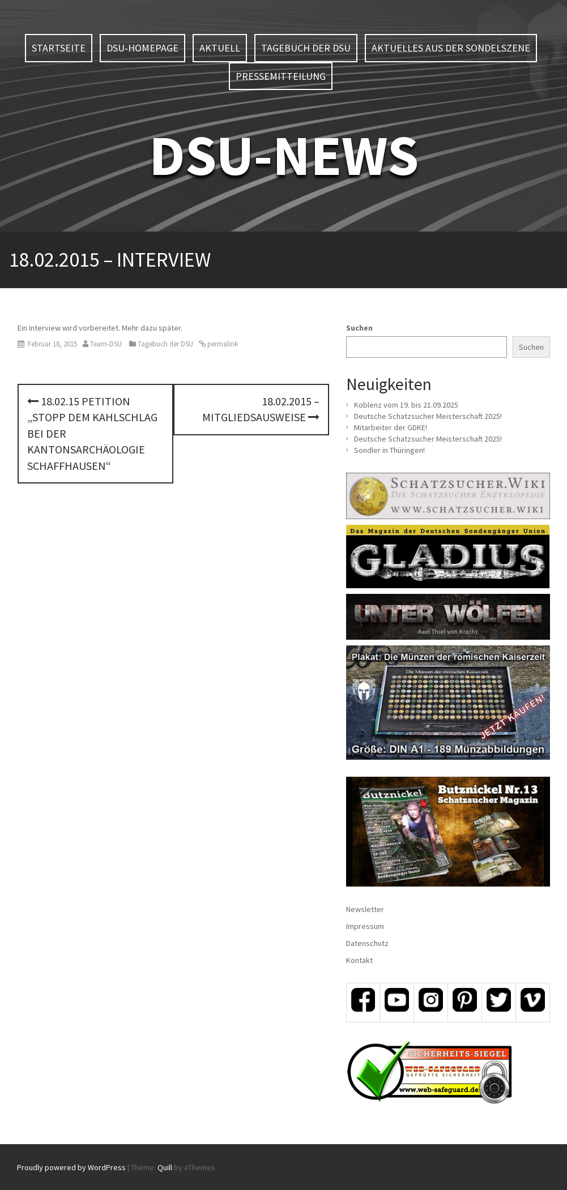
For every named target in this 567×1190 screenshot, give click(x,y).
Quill (164, 1167)
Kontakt (359, 960)
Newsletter (365, 909)
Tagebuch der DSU (306, 47)
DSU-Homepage (142, 47)
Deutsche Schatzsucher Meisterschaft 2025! (428, 416)
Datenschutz (367, 943)
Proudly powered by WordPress (71, 1167)
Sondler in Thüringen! (389, 450)
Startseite (59, 47)
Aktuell (219, 47)
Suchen (359, 328)
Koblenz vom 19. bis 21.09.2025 (406, 405)
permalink (222, 344)
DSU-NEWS (284, 154)
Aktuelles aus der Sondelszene (451, 47)
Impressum (365, 926)
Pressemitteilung (281, 76)
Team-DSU (106, 344)
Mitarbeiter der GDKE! (390, 427)
